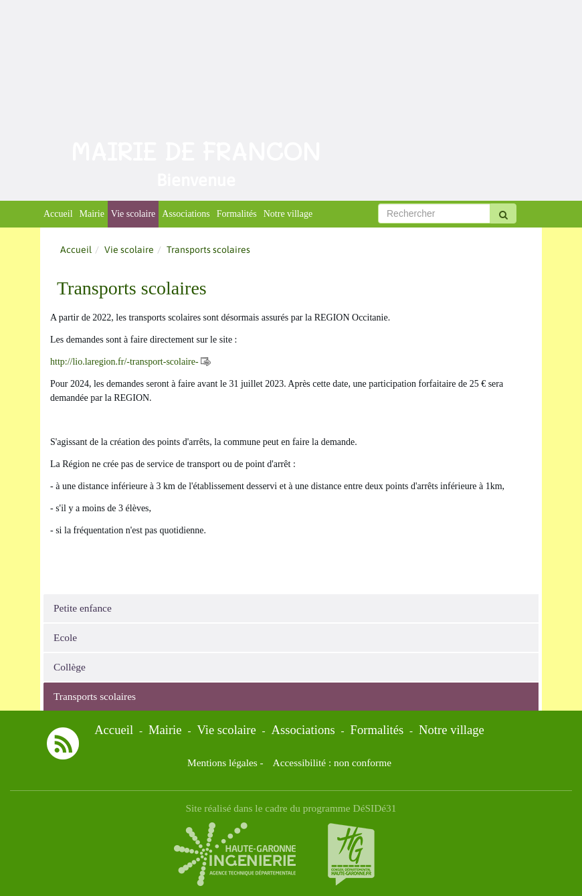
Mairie (92, 214)
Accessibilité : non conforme (332, 762)
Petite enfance (83, 608)
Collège (70, 667)
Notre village (288, 214)
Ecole (65, 637)
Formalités (237, 214)
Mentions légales (222, 762)
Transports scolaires (95, 696)
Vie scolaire (133, 214)
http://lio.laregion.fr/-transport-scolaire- (124, 362)
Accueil (58, 214)
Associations (186, 214)
